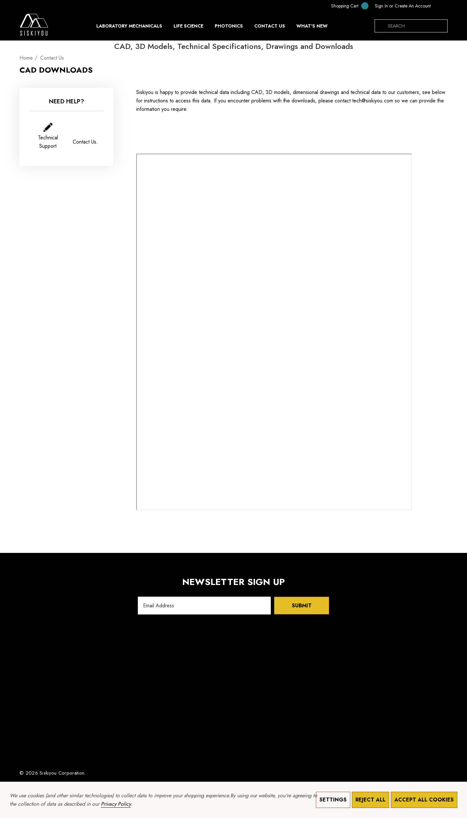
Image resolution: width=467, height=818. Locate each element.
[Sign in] (381, 6)
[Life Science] (188, 27)
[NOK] (441, 6)
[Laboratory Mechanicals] (129, 27)
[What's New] (312, 27)
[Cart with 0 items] (345, 5)
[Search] (381, 25)
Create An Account (413, 6)
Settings (333, 799)
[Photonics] (229, 27)
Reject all (370, 799)
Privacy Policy (116, 804)
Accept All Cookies (424, 799)
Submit (302, 605)
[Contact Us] (269, 26)
